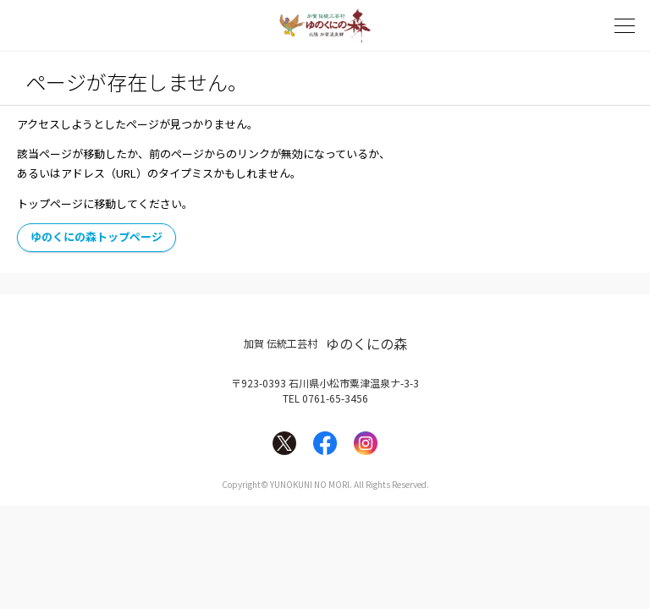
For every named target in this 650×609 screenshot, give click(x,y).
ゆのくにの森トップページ (96, 236)
